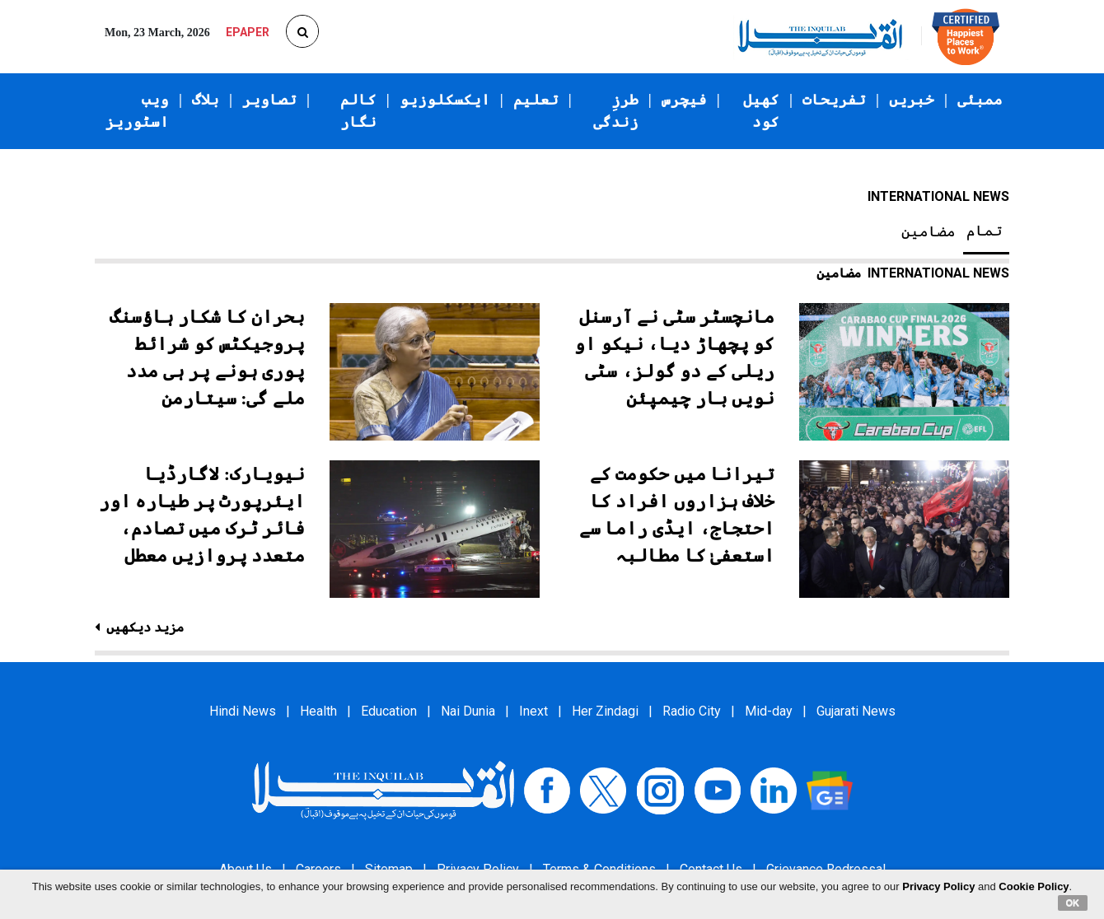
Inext (533, 711)
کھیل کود (761, 110)
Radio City (691, 711)
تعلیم (536, 99)
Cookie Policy (1034, 886)
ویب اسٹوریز (137, 110)
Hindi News (242, 711)
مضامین (928, 231)
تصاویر (269, 99)
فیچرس (684, 99)
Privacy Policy (938, 886)
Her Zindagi (605, 711)
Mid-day (769, 711)
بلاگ (205, 99)
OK (1073, 902)
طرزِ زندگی (616, 110)
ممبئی (980, 99)
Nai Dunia (468, 711)
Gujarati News (856, 711)
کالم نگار (358, 110)
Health (318, 711)
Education (389, 711)
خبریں (911, 99)
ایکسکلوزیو (445, 99)
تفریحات (834, 99)
